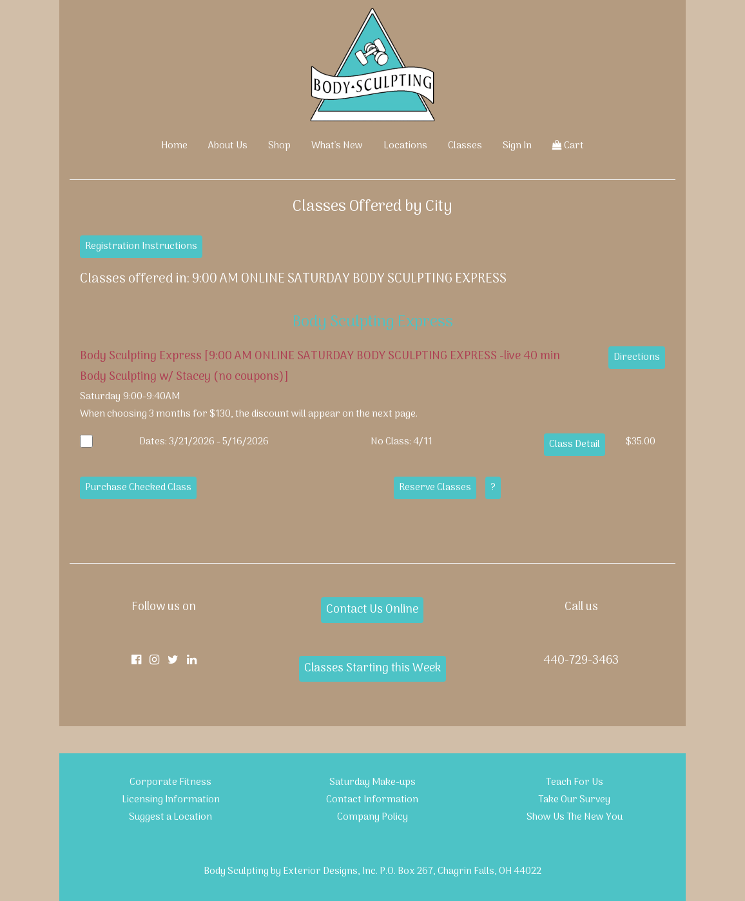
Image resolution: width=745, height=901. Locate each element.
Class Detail (574, 444)
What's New (337, 145)
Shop (279, 145)
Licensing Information (171, 799)
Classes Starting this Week (372, 668)
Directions (637, 357)
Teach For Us (574, 782)
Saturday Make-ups (372, 782)
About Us (227, 145)
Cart (568, 145)
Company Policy (372, 817)
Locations (405, 145)
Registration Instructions (141, 246)
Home (174, 145)
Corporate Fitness (170, 782)
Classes (465, 145)
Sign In (517, 145)
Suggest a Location (170, 817)
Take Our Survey (574, 799)
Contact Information (372, 799)
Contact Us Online (372, 609)
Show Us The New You (575, 817)
